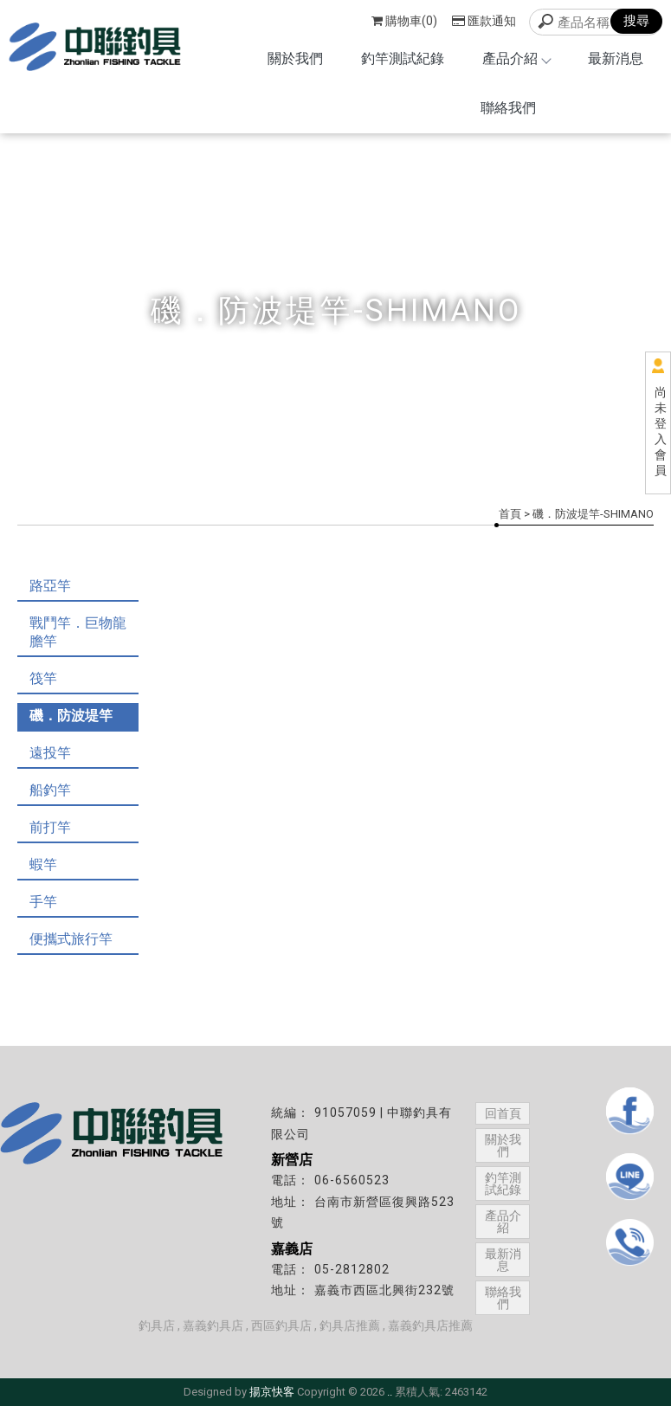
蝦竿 (43, 864)
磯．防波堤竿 (71, 715)
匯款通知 (484, 21)
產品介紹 (516, 58)
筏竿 (43, 678)
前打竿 (50, 827)
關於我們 (295, 58)
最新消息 (615, 58)
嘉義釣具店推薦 (430, 1325)
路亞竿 (50, 585)
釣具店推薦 (349, 1325)
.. (389, 1391)
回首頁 (503, 1113)
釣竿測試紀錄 (402, 58)
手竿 (43, 901)
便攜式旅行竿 (71, 939)
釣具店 (157, 1325)
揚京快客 (271, 1391)
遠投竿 (50, 753)
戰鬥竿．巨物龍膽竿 (77, 632)
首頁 (510, 513)
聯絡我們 (508, 108)
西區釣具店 (281, 1325)
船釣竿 (50, 790)
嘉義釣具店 (213, 1325)
